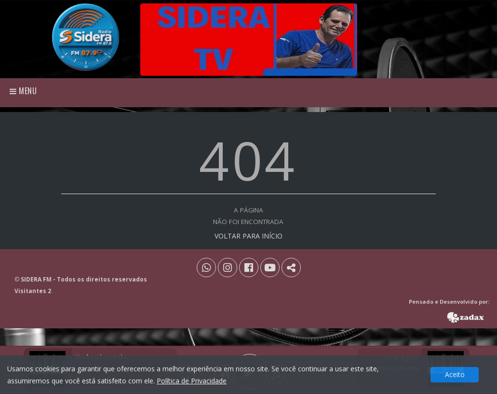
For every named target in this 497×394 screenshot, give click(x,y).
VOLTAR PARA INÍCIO (248, 235)
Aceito (455, 374)
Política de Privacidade (192, 380)
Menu (23, 91)
